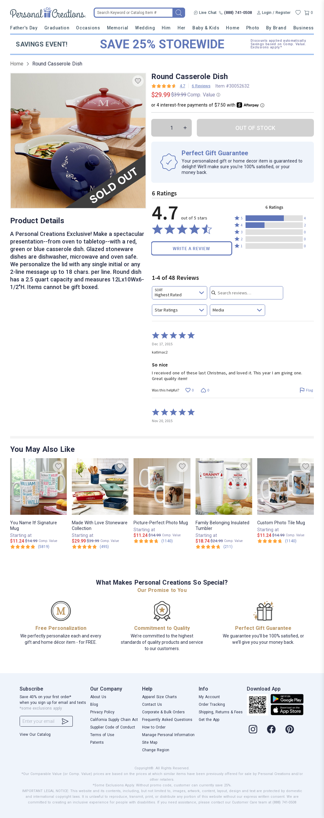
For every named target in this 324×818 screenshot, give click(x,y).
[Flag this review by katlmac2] (306, 390)
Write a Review (191, 248)
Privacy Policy (102, 712)
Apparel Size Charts (159, 697)
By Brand (276, 27)
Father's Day (23, 27)
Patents (97, 742)
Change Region (155, 750)
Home (232, 27)
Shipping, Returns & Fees (221, 712)
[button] (274, 218)
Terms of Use (102, 735)
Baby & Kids (205, 27)
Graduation (56, 27)
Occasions (88, 27)
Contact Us (152, 704)
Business (303, 27)
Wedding (145, 27)
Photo (252, 27)
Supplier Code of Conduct (112, 727)
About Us (98, 697)
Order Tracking (212, 704)
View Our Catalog (35, 734)
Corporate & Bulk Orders (163, 712)
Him (166, 27)
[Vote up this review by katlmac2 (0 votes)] (189, 390)
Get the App (209, 719)
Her (182, 27)
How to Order (153, 727)
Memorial (117, 27)
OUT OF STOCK (255, 128)
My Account (209, 697)
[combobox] (179, 292)
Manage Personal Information (168, 735)
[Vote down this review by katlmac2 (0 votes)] (205, 390)
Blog (94, 704)
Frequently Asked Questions (167, 719)
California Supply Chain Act (114, 719)
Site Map (149, 742)
